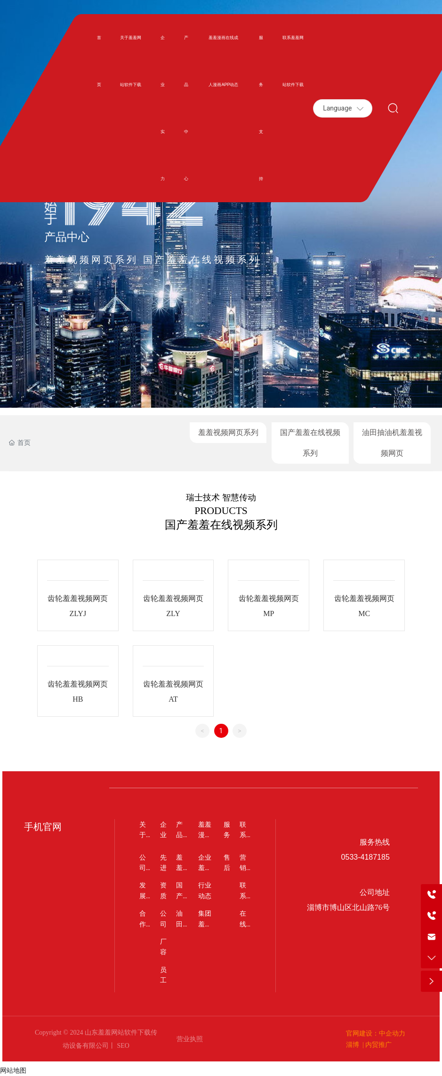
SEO (122, 1045)
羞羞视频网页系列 (228, 432)
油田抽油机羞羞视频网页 (392, 443)
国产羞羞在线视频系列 (310, 443)
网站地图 (13, 1070)
